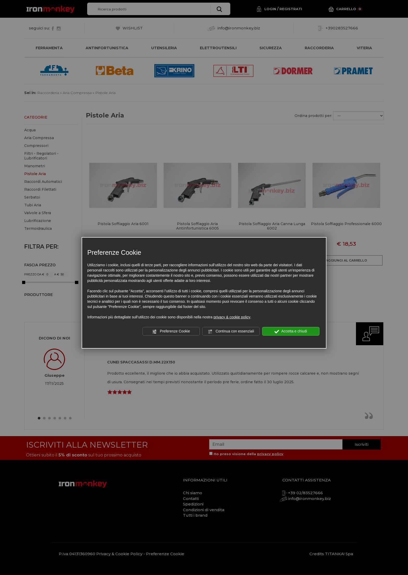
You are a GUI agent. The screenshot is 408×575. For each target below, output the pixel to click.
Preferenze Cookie (171, 331)
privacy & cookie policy (231, 317)
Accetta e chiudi (291, 331)
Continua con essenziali (231, 331)
